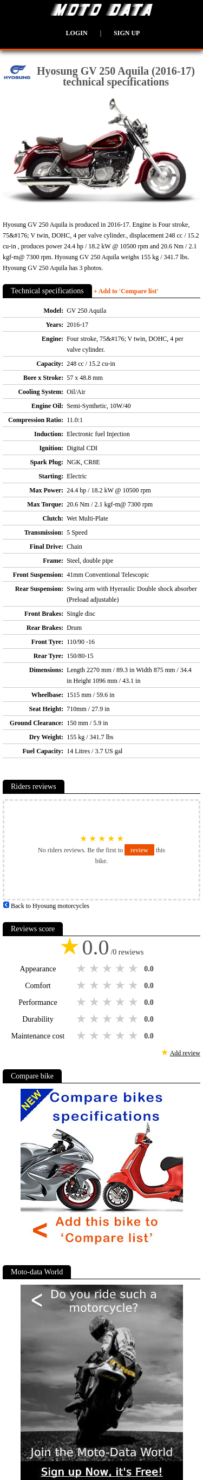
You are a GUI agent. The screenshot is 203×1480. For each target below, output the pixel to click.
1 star (82, 968)
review (139, 850)
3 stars (108, 968)
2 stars (95, 968)
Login (77, 33)
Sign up (127, 33)
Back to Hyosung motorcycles (46, 906)
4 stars (121, 968)
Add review (185, 1053)
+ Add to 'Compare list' (126, 291)
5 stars (134, 968)
